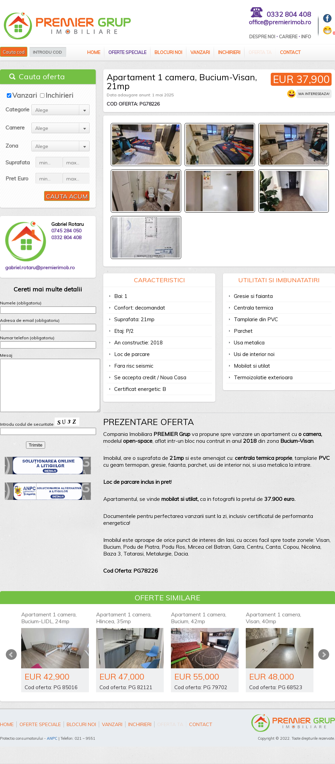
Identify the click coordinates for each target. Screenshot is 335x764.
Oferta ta (260, 52)
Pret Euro (16, 178)
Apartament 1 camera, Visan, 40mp (273, 618)
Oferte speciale (127, 52)
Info (306, 36)
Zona (11, 145)
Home (93, 52)
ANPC (52, 738)
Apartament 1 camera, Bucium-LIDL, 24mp (49, 618)
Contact (290, 52)
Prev (11, 654)
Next (323, 654)
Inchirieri (229, 52)
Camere (15, 127)
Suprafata (17, 162)
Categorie (17, 109)
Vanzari (200, 52)
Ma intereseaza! (314, 94)
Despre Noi (262, 36)
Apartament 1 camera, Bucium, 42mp (198, 618)
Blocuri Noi (168, 52)
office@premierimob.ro (280, 22)
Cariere (288, 36)
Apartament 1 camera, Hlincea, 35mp (123, 618)
